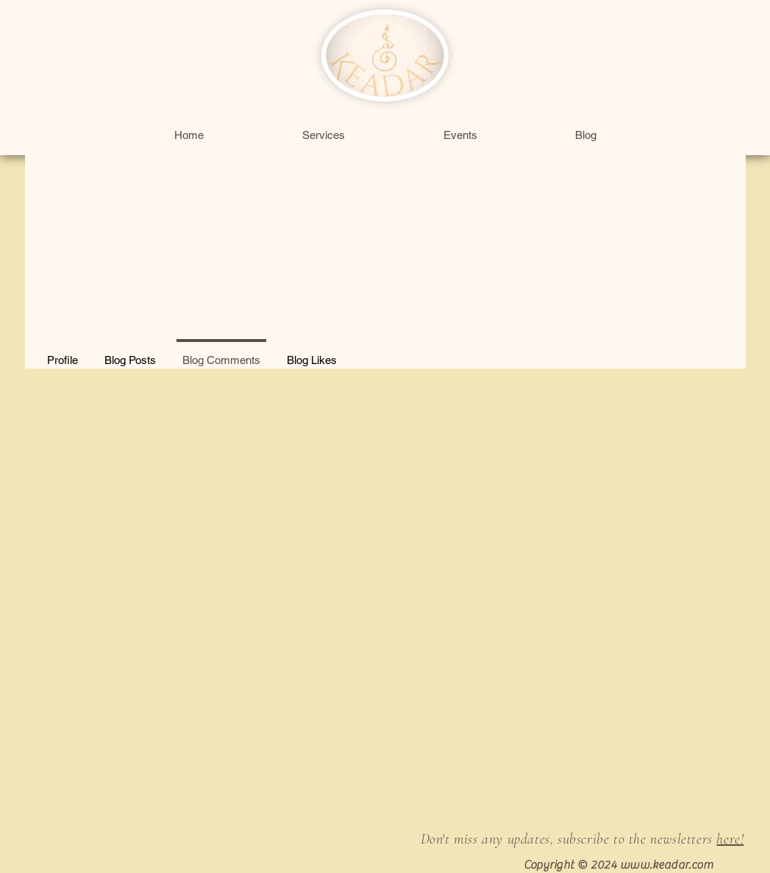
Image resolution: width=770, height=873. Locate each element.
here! (730, 839)
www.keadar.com (666, 865)
